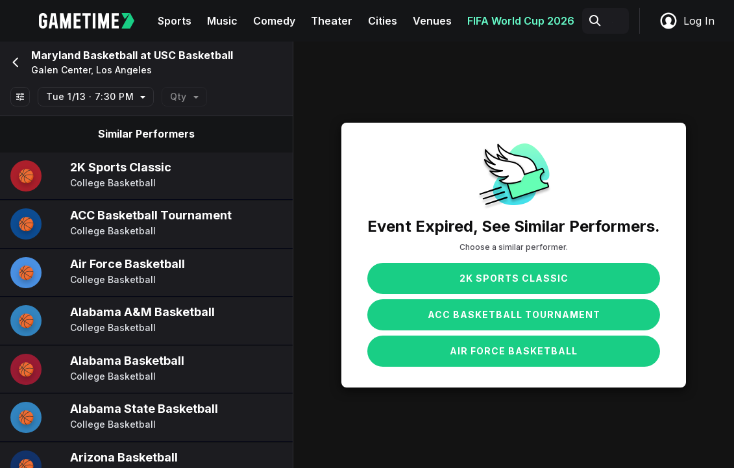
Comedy (274, 20)
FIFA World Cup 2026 (520, 20)
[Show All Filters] (20, 96)
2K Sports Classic (514, 278)
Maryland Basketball (84, 55)
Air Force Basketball (514, 350)
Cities (382, 20)
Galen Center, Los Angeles (91, 70)
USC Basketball (193, 55)
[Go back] (14, 62)
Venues (432, 20)
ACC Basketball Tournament (514, 314)
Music (222, 20)
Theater (331, 20)
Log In (687, 21)
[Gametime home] (94, 21)
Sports (174, 20)
